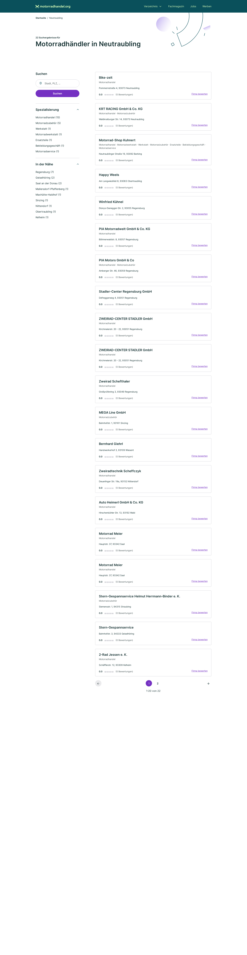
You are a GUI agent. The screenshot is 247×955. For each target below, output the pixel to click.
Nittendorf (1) (44, 206)
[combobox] (57, 83)
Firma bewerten (199, 94)
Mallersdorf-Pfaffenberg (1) (52, 189)
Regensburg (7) (45, 172)
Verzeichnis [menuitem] (151, 6)
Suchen (57, 93)
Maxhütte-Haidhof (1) (48, 194)
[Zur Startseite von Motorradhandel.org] (53, 6)
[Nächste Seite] (208, 686)
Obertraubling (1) (46, 211)
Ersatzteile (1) (44, 140)
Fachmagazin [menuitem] (176, 6)
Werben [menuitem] (206, 6)
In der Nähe (44, 164)
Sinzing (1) (42, 200)
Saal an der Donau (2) (49, 183)
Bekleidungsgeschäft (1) (50, 145)
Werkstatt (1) (43, 128)
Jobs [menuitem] (193, 6)
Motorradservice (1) (47, 151)
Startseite (41, 18)
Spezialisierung (47, 110)
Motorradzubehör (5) (48, 123)
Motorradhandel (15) (48, 117)
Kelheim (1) (42, 217)
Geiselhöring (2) (45, 177)
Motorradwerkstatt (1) (49, 134)
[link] (153, 86)
